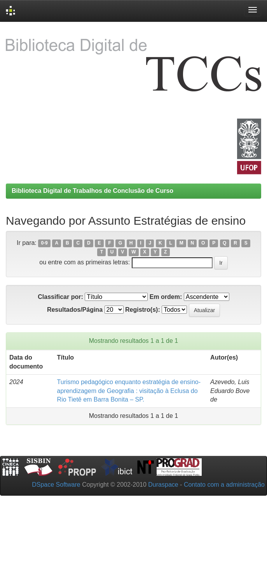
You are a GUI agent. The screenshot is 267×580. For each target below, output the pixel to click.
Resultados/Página (75, 309)
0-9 (44, 243)
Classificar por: (60, 296)
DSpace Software (56, 484)
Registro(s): (142, 309)
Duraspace (163, 484)
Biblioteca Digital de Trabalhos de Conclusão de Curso (92, 190)
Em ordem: (166, 296)
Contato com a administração (224, 484)
